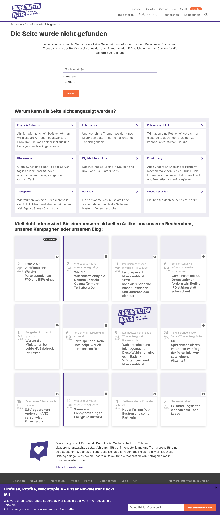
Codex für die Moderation (124, 456)
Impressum (57, 480)
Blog (174, 9)
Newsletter (150, 9)
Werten (73, 460)
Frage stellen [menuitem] (125, 14)
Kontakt (183, 9)
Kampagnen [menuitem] (192, 14)
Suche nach (69, 76)
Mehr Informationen (69, 467)
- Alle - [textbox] (70, 82)
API (135, 480)
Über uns (163, 9)
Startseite (16, 24)
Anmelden (136, 9)
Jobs (124, 480)
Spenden (195, 9)
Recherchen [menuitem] (170, 14)
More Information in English (189, 481)
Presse (74, 480)
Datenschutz (107, 480)
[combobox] (110, 82)
